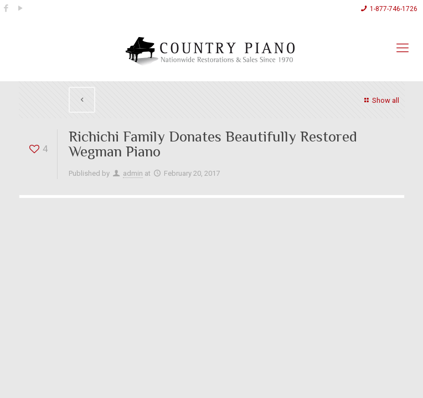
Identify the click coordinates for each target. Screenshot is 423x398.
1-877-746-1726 (393, 9)
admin (133, 173)
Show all (380, 100)
